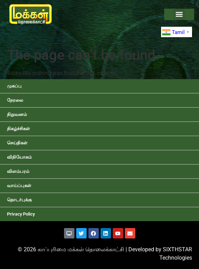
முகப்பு (14, 86)
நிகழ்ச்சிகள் (18, 128)
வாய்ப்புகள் (19, 185)
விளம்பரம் (18, 171)
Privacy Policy (21, 214)
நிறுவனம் (17, 114)
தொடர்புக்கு (19, 199)
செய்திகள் (17, 142)
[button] (179, 14)
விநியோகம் (19, 157)
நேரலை (15, 100)
